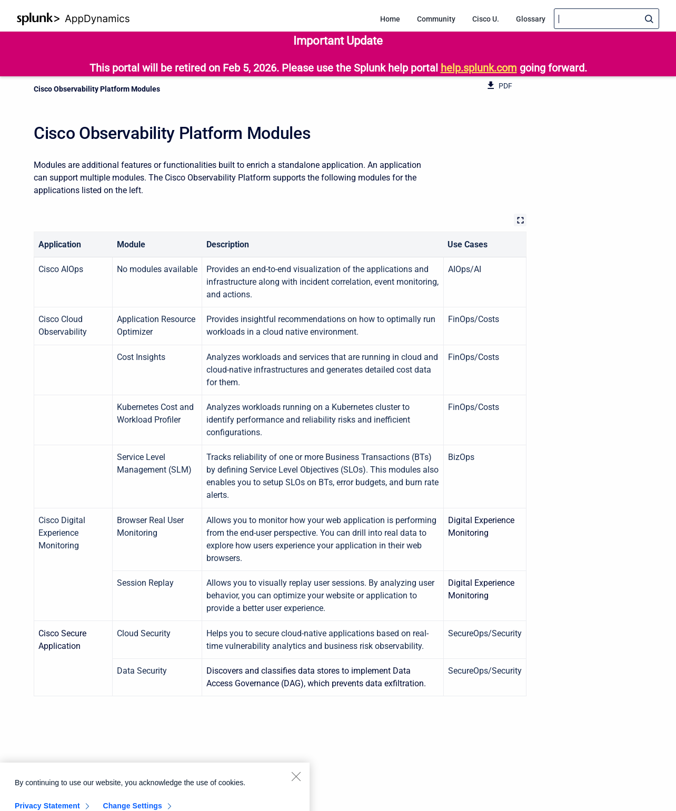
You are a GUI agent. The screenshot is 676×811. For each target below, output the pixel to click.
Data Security (142, 671)
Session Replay (145, 583)
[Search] (606, 18)
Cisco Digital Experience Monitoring (61, 532)
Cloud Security (144, 633)
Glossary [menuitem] (530, 19)
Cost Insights (141, 357)
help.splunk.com (479, 68)
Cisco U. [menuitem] (485, 19)
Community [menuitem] (436, 19)
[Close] (296, 783)
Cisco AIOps (60, 269)
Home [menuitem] (390, 19)
